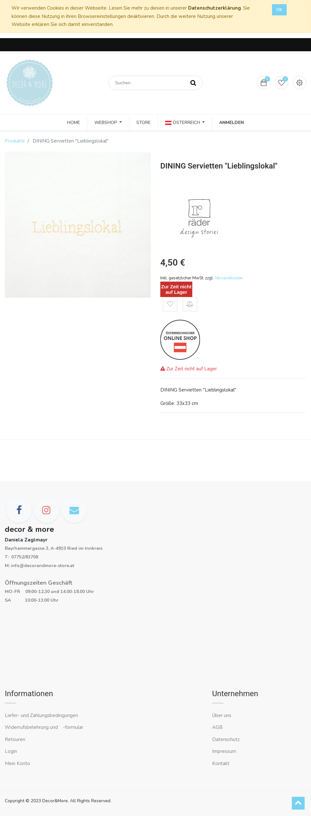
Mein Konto (17, 763)
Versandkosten (229, 278)
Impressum (224, 751)
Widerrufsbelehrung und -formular (44, 727)
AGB (217, 727)
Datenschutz (226, 739)
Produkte (15, 141)
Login (11, 751)
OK (279, 10)
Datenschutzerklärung (214, 8)
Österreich (183, 123)
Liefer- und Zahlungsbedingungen (41, 715)
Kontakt (221, 763)
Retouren (15, 739)
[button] (170, 304)
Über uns (221, 715)
